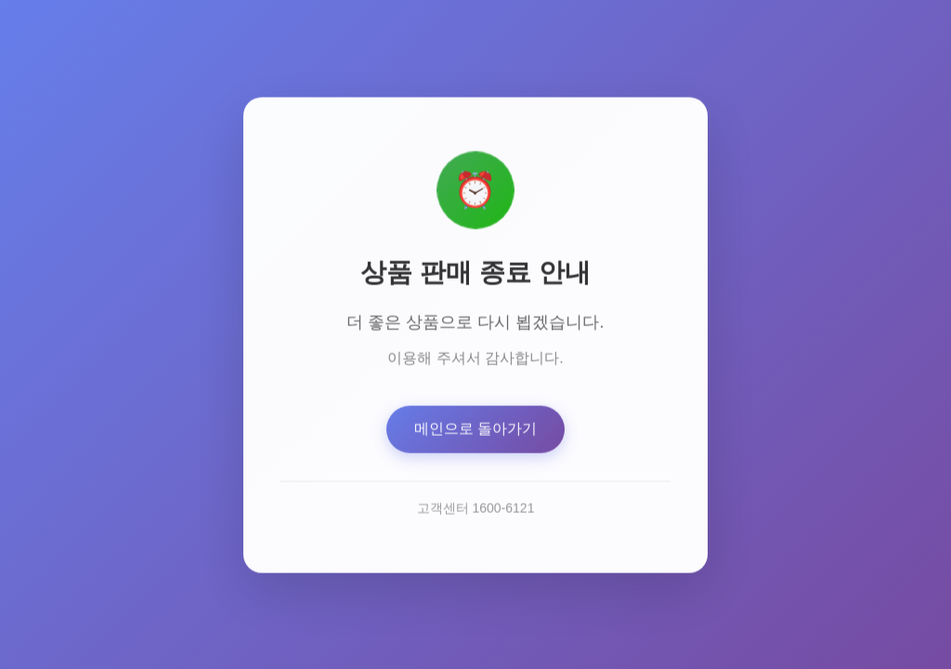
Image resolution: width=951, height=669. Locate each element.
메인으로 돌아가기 (475, 431)
